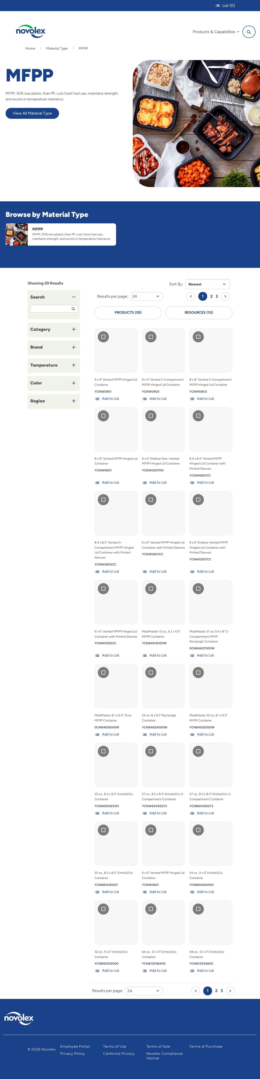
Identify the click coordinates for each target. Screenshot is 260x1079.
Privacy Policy (72, 1053)
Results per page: (112, 296)
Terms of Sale (158, 1046)
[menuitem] (216, 33)
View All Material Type (32, 113)
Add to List (106, 399)
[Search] (249, 32)
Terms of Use (114, 1046)
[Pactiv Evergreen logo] (27, 1018)
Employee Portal (75, 1046)
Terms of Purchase (206, 1046)
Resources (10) (199, 312)
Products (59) (128, 312)
